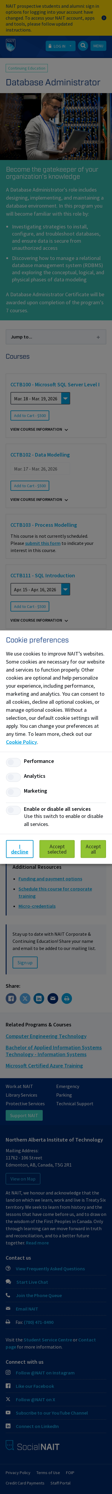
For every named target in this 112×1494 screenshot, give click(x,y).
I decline (19, 849)
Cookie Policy (21, 741)
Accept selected (57, 849)
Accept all (93, 849)
